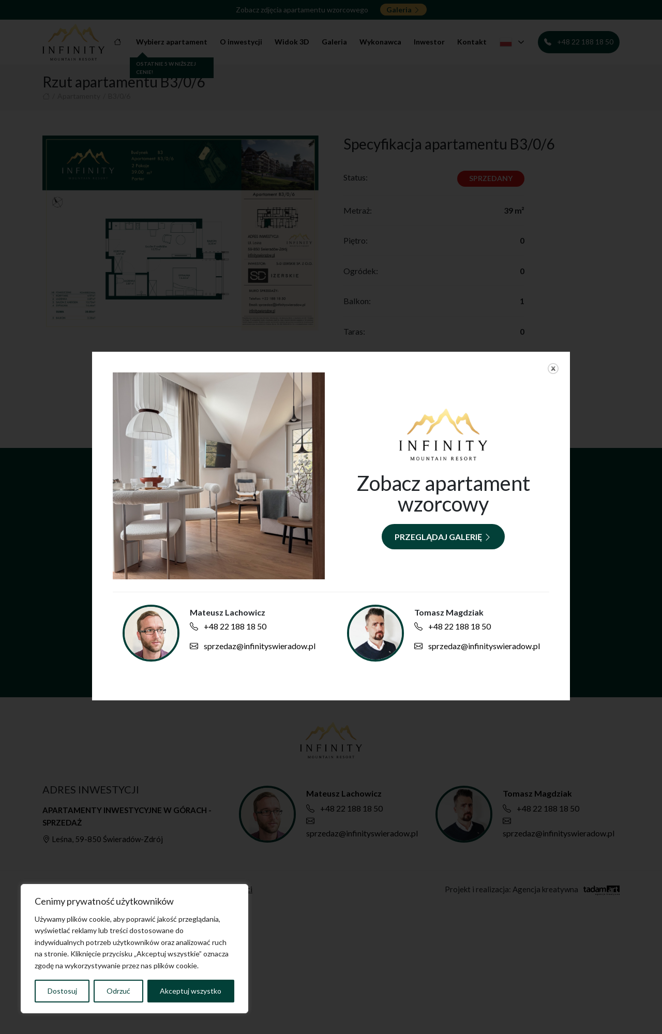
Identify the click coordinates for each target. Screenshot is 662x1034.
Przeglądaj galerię (443, 537)
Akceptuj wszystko (190, 990)
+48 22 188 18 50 (228, 626)
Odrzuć (118, 990)
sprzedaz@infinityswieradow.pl (252, 646)
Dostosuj (62, 990)
